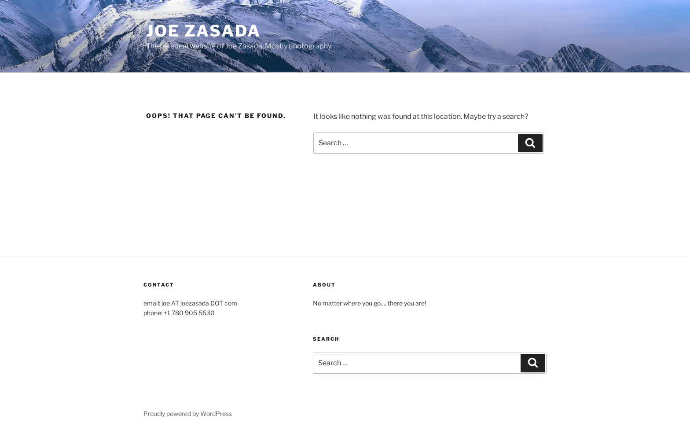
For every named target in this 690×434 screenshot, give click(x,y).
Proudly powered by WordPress (187, 413)
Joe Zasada (203, 30)
